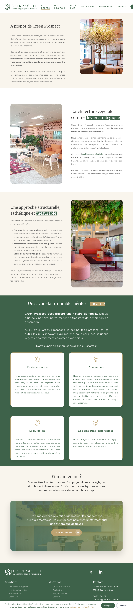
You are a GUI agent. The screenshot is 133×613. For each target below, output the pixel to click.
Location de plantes (18, 590)
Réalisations (58, 590)
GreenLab (13, 597)
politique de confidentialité (81, 607)
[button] (66, 532)
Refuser (123, 605)
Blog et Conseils (60, 593)
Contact (56, 597)
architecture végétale (92, 154)
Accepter (108, 605)
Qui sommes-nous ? (62, 587)
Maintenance (15, 593)
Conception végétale (18, 587)
